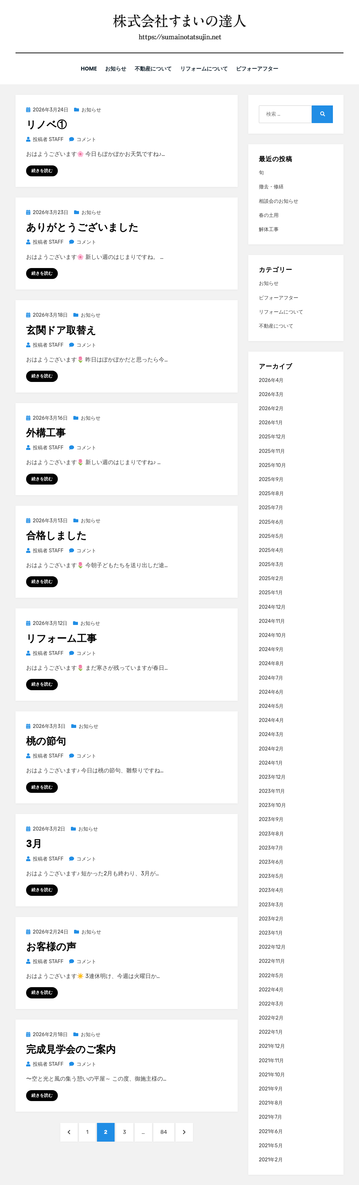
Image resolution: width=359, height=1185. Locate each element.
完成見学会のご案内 (71, 1049)
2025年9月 (271, 479)
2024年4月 (271, 720)
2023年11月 (272, 791)
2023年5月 (271, 876)
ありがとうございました (82, 227)
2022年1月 (271, 1032)
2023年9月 (271, 819)
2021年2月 (271, 1159)
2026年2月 (271, 408)
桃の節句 (46, 741)
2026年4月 (271, 380)
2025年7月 (271, 507)
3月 (34, 844)
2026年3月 (271, 394)
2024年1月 (271, 763)
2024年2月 (271, 749)
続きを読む (42, 170)
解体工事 (269, 229)
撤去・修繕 (271, 187)
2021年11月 (271, 1060)
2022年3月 (271, 1004)
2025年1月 (271, 593)
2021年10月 (272, 1074)
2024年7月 (271, 678)
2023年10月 (272, 805)
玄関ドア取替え (61, 330)
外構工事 (46, 432)
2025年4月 (271, 550)
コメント (86, 139)
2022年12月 (272, 947)
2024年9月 (271, 649)
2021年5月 (271, 1145)
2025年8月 (271, 493)
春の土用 (269, 215)
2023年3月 (271, 904)
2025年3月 (271, 564)
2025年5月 (271, 536)
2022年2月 (271, 1018)
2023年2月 (271, 919)
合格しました (56, 535)
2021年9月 (271, 1089)
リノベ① (46, 124)
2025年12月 (272, 437)
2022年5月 (271, 975)
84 (163, 1134)
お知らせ (113, 68)
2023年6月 (271, 862)
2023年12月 (272, 777)
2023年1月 (271, 933)
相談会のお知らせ (278, 201)
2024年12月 (272, 607)
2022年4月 (271, 989)
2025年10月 (272, 465)
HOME (84, 68)
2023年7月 (271, 848)
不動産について (152, 68)
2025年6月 (271, 522)
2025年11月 (272, 451)
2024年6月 (271, 692)
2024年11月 (272, 621)
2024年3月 (271, 734)
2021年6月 (271, 1131)
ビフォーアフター (261, 68)
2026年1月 (271, 422)
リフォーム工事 (61, 638)
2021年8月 (271, 1103)
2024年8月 (271, 664)
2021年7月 (270, 1117)
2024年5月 (271, 706)
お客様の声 (51, 946)
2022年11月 (272, 961)
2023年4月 (271, 890)
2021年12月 (272, 1046)
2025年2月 (271, 578)
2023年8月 (271, 834)
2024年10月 (272, 635)
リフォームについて (206, 68)
